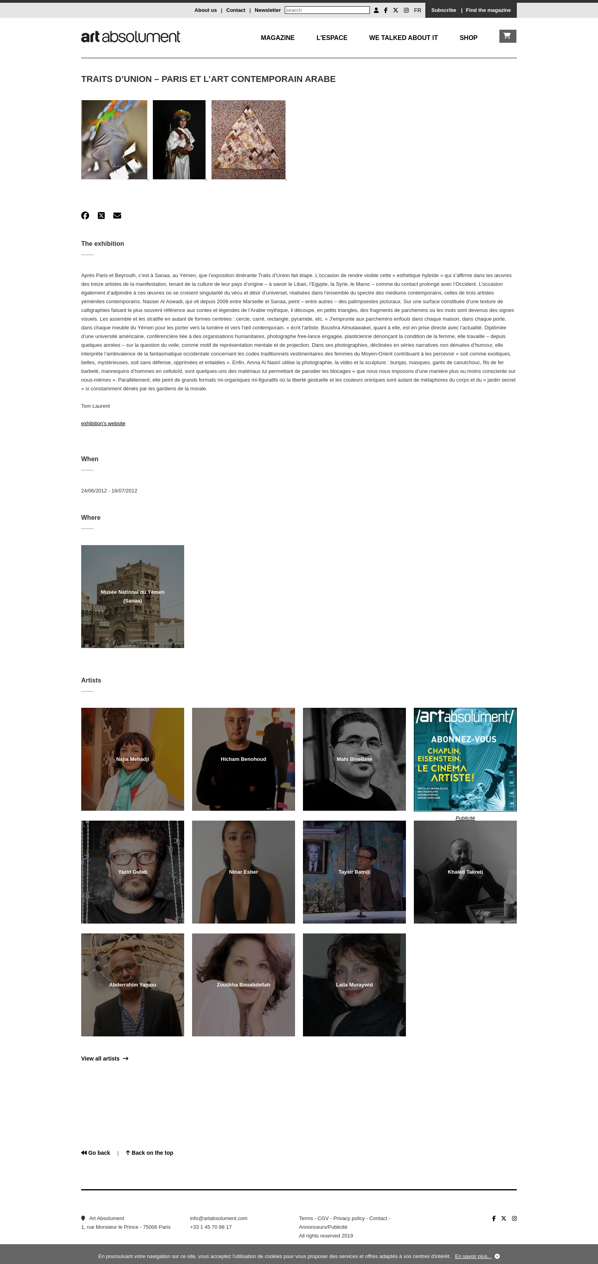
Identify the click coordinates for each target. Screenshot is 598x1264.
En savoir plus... (473, 1256)
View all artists (104, 1058)
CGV (323, 1218)
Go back (95, 1153)
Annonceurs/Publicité (323, 1227)
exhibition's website (103, 423)
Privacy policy (349, 1218)
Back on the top (149, 1153)
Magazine (278, 37)
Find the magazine (488, 10)
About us (205, 10)
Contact (235, 10)
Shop (469, 37)
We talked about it (403, 37)
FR (418, 10)
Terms (306, 1218)
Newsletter (268, 10)
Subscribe (443, 10)
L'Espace (331, 37)
